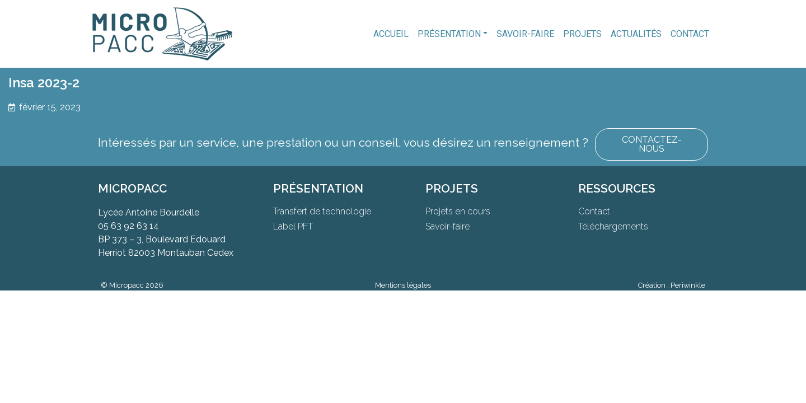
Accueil (391, 34)
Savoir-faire (525, 34)
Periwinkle (688, 285)
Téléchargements (613, 226)
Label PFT (293, 226)
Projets (582, 34)
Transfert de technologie (322, 211)
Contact (690, 34)
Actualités (636, 34)
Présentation (449, 34)
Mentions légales (403, 285)
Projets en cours (457, 211)
